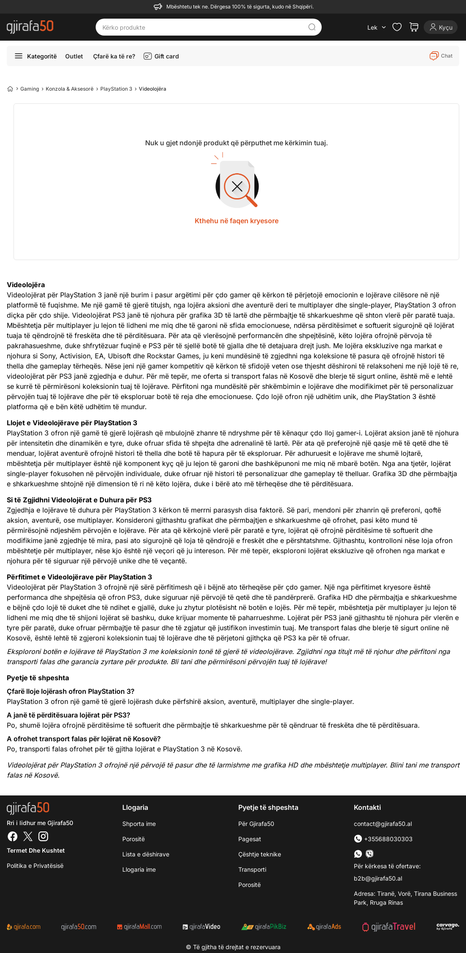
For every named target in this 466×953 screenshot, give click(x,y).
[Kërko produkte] (202, 27)
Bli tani (181, 661)
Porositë (133, 838)
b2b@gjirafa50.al (378, 878)
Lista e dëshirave (145, 854)
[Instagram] (43, 837)
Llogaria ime (139, 869)
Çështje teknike (259, 854)
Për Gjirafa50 (256, 823)
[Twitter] (28, 837)
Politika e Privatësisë (35, 865)
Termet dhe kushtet (36, 850)
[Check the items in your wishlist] (397, 27)
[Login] (441, 27)
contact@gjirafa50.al (383, 823)
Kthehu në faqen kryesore (236, 220)
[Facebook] (13, 837)
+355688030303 (383, 838)
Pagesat (249, 838)
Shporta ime (139, 823)
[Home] (10, 88)
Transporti (252, 869)
